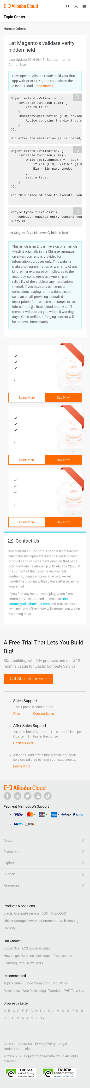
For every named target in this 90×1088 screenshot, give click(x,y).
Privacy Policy (45, 1044)
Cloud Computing (37, 983)
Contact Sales (43, 714)
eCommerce (48, 921)
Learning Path (14, 963)
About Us (25, 1044)
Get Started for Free (28, 678)
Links (26, 1049)
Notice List (11, 1049)
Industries (60, 983)
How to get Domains (19, 956)
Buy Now (63, 398)
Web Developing (34, 991)
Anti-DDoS (58, 913)
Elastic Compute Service (21, 913)
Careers (9, 1044)
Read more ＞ (45, 86)
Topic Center (13, 983)
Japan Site (11, 948)
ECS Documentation (37, 948)
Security (10, 928)
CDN (45, 913)
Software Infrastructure (54, 956)
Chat (16, 714)
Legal (63, 1044)
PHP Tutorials (74, 991)
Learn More (27, 398)
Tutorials (54, 991)
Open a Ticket (23, 743)
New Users (35, 963)
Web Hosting (69, 921)
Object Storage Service (20, 921)
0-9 (42, 1018)
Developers (12, 991)
